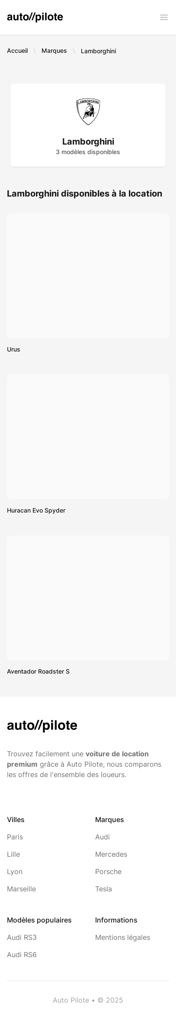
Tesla (103, 888)
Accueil (17, 50)
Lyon (14, 871)
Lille (13, 854)
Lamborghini (98, 51)
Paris (15, 836)
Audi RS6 (22, 954)
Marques (54, 50)
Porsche (108, 871)
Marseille (21, 888)
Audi (102, 836)
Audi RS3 (22, 937)
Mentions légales (122, 937)
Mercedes (111, 854)
